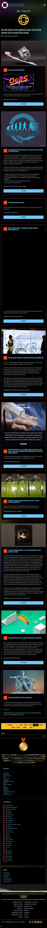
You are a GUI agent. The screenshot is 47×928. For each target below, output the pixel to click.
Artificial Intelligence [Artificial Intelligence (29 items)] (20, 755)
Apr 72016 (5, 70)
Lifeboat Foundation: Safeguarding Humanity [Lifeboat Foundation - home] (20, 5)
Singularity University (8, 781)
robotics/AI (20, 186)
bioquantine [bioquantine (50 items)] (25, 755)
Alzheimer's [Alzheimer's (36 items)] (8, 755)
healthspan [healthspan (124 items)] (5, 759)
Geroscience (6, 872)
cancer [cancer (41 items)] (14, 757)
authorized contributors (12, 36)
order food (24, 642)
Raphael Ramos (9, 841)
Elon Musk (16, 186)
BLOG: (25, 906)
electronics (16, 213)
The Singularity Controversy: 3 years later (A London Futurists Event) (25, 151)
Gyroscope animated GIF (16, 70)
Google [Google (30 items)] (40, 757)
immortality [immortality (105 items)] (18, 759)
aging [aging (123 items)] (3, 755)
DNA (4, 777)
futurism (15, 99)
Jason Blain (8, 854)
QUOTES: (25, 917)
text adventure (11, 647)
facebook (17, 715)
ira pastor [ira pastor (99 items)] (30, 759)
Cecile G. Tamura (9, 832)
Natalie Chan (8, 845)
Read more (23, 104)
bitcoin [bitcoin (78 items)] (3, 757)
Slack (23, 646)
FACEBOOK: (14, 902)
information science (22, 598)
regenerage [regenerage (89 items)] (24, 761)
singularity (24, 186)
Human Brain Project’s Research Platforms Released (25, 357)
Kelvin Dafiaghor (9, 820)
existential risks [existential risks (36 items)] (27, 757)
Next (31, 727)
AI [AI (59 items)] (5, 755)
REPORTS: (26, 911)
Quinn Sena (8, 811)
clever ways (16, 642)
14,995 (24, 727)
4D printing (6, 774)
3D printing (16, 598)
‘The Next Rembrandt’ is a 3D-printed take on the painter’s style (24, 551)
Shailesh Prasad (10, 99)
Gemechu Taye (9, 818)
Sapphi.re (23, 922)
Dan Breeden (8, 813)
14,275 (21, 725)
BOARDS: (26, 908)
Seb (6, 849)
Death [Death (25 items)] (23, 757)
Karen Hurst (8, 822)
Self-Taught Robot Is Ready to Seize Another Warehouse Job (23, 229)
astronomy (6, 793)
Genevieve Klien (9, 805)
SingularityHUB (7, 881)
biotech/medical (17, 390)
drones (30, 713)
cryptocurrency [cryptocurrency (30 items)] (18, 757)
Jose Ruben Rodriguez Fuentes (12, 824)
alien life (5, 787)
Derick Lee (7, 835)
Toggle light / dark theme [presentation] (45, 5)
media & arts (28, 598)
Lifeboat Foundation (10, 922)
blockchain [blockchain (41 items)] (7, 757)
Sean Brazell (8, 843)
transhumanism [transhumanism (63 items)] (26, 762)
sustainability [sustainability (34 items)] (14, 762)
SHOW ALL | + (5, 862)
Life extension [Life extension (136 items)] (37, 759)
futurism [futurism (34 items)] (37, 757)
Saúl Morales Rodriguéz (11, 807)
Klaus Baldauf (8, 830)
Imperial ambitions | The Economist (20, 697)
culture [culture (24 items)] (21, 757)
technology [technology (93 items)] (20, 763)
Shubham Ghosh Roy (10, 809)
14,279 (41, 725)
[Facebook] (30, 922)
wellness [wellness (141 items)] (32, 763)
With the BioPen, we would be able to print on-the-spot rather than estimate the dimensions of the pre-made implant (26, 451)
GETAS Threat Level (23, 897)
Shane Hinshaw (9, 839)
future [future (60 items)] (34, 757)
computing (16, 317)
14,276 (25, 725)
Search (44, 736)
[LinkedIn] (35, 922)
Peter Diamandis (7, 775)
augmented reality (18, 713)
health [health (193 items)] (43, 757)
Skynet (5, 783)
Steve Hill (7, 847)
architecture (6, 790)
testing (25, 644)
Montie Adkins (8, 856)
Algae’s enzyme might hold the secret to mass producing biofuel (23, 501)
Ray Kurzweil (6, 778)
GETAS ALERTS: (27, 904)
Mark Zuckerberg (38, 713)
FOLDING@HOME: (15, 913)
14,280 (13, 727)
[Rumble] (41, 922)
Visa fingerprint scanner (16, 202)
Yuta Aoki (7, 833)
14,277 (30, 725)
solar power (22, 715)
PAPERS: (25, 915)
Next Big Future (7, 878)
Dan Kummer (8, 826)
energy (15, 511)
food (15, 658)
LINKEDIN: (15, 904)
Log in (4, 36)
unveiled (26, 555)
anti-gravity (6, 789)
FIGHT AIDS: (16, 911)
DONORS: (18, 908)
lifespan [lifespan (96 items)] (43, 759)
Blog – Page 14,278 (23, 11)
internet (33, 713)
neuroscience (27, 390)
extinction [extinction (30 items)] (31, 757)
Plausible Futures (7, 880)
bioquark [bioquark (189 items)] (31, 755)
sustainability (19, 511)
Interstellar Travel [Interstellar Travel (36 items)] (24, 759)
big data (23, 713)
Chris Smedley (8, 860)
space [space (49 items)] (43, 760)
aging (4, 786)
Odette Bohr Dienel (10, 713)
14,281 (18, 727)
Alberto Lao (8, 837)
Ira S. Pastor (8, 858)
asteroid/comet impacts (9, 791)
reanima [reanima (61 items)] (19, 761)
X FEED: (15, 906)
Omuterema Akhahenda (11, 828)
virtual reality (10, 715)
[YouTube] (38, 922)
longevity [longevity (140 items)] (6, 761)
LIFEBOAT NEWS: (27, 902)
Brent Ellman (8, 851)
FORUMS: (20, 917)
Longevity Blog (7, 874)
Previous (10, 725)
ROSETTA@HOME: (14, 915)
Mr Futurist (6, 876)
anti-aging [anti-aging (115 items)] (14, 755)
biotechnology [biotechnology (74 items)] (42, 755)
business (26, 713)
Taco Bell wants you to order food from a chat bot (24, 638)
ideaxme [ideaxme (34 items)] (13, 759)
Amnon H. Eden (10, 186)
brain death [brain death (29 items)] (11, 757)
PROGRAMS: (26, 913)
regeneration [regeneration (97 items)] (30, 761)
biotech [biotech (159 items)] (36, 755)
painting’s (38, 581)
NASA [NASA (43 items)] (10, 761)
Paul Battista (8, 816)
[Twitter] (33, 922)
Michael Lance (8, 852)
